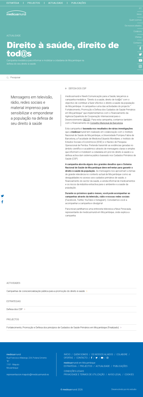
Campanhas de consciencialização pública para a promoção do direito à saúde (46, 291)
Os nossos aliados (133, 26)
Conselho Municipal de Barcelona (106, 123)
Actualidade (55, 3)
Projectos (33, 3)
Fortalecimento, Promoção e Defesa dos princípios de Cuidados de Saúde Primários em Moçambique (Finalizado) (63, 327)
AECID (87, 119)
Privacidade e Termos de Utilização (84, 374)
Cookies (129, 374)
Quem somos (135, 20)
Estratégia (12, 3)
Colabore (138, 31)
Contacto (137, 43)
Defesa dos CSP (15, 309)
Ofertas (138, 37)
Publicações (78, 3)
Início (139, 14)
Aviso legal (114, 374)
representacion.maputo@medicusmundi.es (28, 374)
